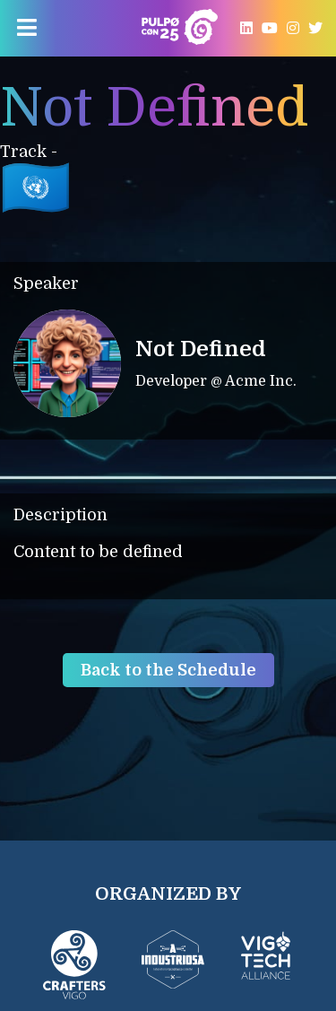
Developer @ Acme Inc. (216, 381)
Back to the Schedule (168, 670)
